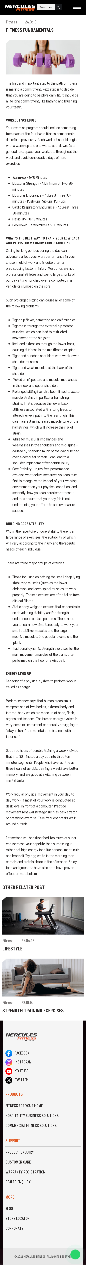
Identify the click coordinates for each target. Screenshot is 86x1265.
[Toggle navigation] (77, 8)
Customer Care (18, 1162)
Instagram (18, 1062)
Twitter (16, 1080)
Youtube (16, 1071)
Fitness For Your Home (24, 1106)
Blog (9, 1209)
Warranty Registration (25, 1172)
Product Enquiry (19, 1152)
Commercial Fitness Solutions (31, 1126)
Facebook (17, 1053)
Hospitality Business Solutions (32, 1116)
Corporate (14, 1228)
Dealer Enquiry (18, 1182)
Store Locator (17, 1219)
